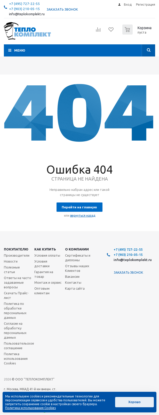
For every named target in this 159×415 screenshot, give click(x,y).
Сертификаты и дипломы (77, 258)
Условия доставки (42, 263)
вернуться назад (82, 215)
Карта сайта (75, 288)
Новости (11, 261)
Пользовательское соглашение (19, 345)
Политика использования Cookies (16, 358)
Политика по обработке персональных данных (15, 310)
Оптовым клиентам (42, 291)
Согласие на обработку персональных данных (15, 330)
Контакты (73, 282)
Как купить (45, 249)
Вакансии (72, 276)
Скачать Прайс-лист (16, 295)
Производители (16, 255)
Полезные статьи (12, 269)
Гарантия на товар (43, 274)
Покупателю (16, 249)
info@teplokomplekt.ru (27, 14)
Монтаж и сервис (47, 282)
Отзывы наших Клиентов (77, 268)
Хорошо (134, 402)
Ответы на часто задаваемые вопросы (17, 282)
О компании (77, 249)
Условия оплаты (47, 255)
